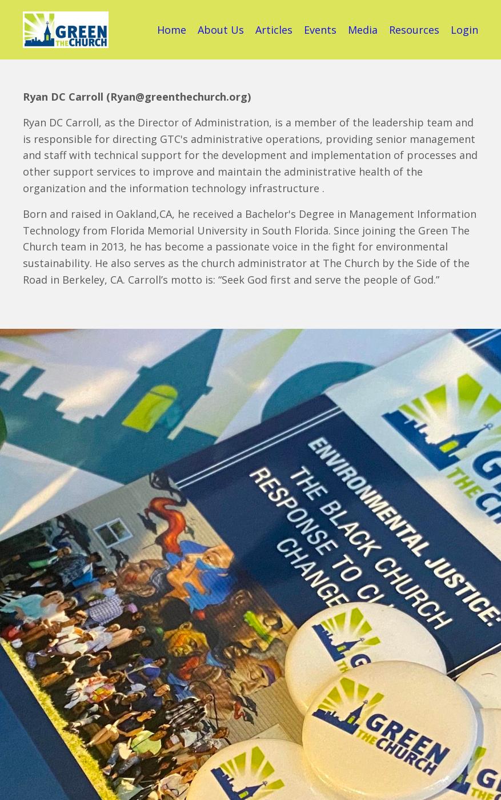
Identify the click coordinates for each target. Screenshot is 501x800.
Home (171, 30)
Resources (414, 30)
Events (320, 30)
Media (363, 30)
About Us (221, 30)
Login (464, 30)
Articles (273, 30)
